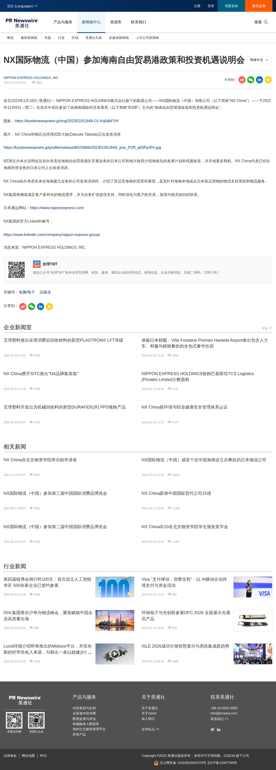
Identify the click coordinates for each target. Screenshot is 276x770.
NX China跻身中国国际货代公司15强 (176, 493)
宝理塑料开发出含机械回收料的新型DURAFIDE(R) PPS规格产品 (65, 407)
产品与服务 (63, 22)
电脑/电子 (27, 292)
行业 (61, 38)
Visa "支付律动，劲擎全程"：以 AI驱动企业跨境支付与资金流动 (184, 582)
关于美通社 (153, 697)
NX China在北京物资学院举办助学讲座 (40, 460)
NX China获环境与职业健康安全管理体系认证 (185, 407)
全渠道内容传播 (84, 713)
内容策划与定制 (84, 708)
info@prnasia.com (224, 713)
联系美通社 (222, 697)
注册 (197, 6)
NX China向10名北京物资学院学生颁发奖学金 (185, 526)
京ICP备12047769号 (222, 763)
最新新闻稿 (29, 38)
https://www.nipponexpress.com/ (57, 208)
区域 (75, 38)
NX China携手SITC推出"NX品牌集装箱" (41, 373)
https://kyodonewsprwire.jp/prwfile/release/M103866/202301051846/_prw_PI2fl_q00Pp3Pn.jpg (82, 148)
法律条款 (10, 756)
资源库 (115, 22)
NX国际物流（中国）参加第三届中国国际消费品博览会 (55, 493)
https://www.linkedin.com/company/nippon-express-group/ (52, 235)
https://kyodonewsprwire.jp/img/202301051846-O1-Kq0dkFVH (66, 121)
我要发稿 (231, 6)
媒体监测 (258, 6)
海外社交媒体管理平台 (89, 729)
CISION (229, 756)
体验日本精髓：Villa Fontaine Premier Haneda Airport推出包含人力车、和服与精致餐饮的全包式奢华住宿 (205, 343)
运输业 (45, 292)
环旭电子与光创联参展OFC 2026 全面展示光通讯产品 (186, 615)
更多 (267, 328)
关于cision (149, 713)
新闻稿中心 (91, 22)
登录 (211, 6)
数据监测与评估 (84, 719)
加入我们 (148, 719)
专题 (47, 38)
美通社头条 (93, 38)
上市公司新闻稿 (147, 38)
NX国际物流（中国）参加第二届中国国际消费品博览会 (55, 526)
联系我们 (138, 22)
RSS (43, 756)
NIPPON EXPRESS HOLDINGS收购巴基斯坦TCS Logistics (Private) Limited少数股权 (198, 376)
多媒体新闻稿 (119, 38)
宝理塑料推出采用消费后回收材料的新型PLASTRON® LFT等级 (63, 340)
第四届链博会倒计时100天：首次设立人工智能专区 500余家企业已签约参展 (47, 582)
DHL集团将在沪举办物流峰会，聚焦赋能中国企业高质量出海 (48, 615)
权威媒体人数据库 (86, 724)
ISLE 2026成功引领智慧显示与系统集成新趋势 (185, 646)
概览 (10, 38)
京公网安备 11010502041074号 (180, 763)
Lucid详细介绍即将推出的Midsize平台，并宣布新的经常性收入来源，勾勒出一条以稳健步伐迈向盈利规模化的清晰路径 (48, 649)
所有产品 (79, 734)
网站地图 (28, 756)
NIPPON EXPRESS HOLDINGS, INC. (31, 78)
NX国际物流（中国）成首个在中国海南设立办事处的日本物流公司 (204, 460)
